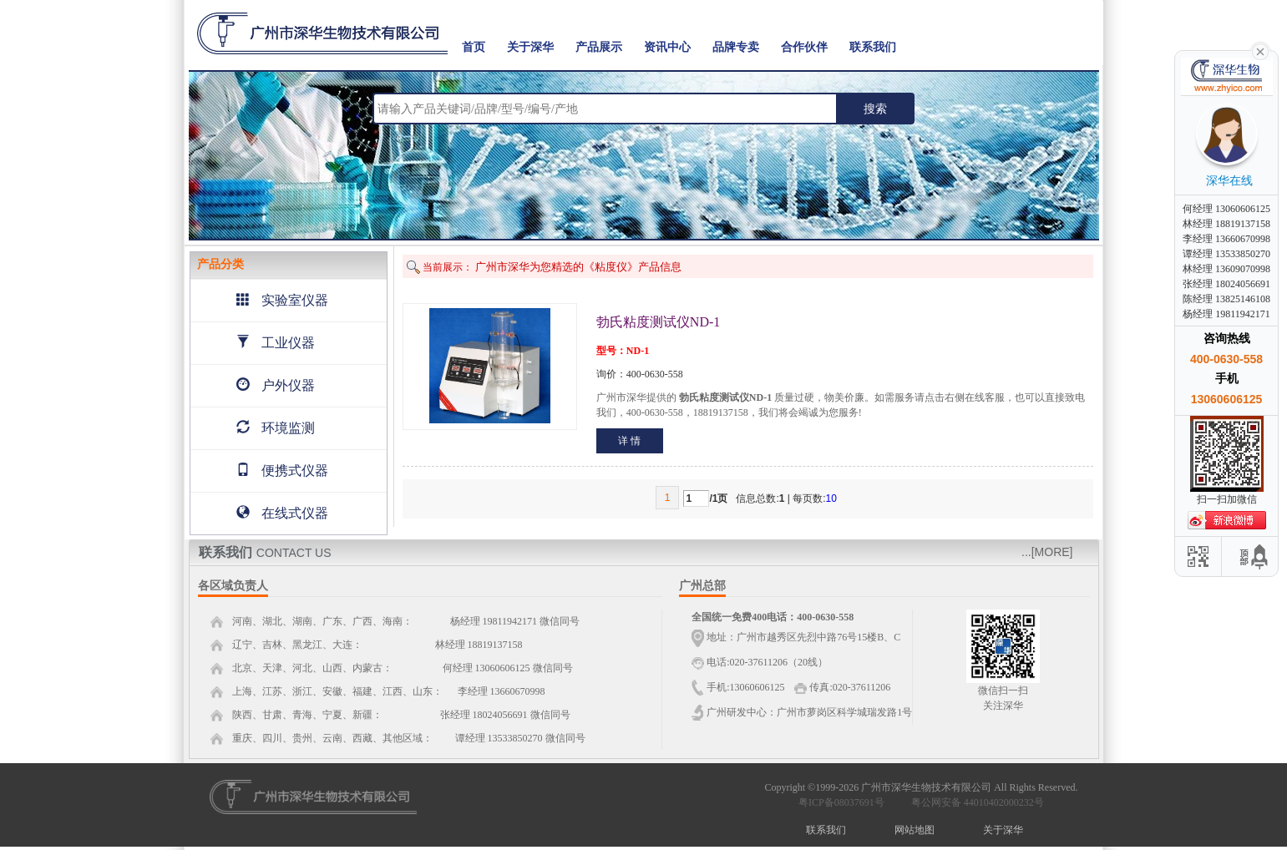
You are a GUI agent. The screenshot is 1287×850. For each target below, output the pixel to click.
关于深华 (530, 47)
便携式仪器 (282, 470)
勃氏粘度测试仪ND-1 (658, 322)
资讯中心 (667, 47)
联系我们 (872, 47)
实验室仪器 (282, 300)
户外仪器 (275, 385)
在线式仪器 (282, 513)
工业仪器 (275, 343)
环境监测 (275, 428)
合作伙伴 (804, 47)
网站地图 (914, 830)
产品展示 (598, 47)
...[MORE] (1046, 552)
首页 (473, 47)
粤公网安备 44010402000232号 (974, 802)
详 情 (629, 441)
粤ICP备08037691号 (841, 802)
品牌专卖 (735, 47)
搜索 (875, 108)
